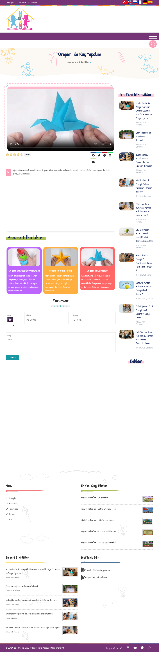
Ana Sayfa (71, 62)
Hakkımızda (13, 508)
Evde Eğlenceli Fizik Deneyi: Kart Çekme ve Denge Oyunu (144, 312)
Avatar (9, 315)
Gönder (12, 357)
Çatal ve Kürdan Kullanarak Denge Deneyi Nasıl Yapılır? (143, 288)
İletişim (12, 514)
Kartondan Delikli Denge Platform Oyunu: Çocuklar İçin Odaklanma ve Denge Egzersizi (144, 110)
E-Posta (75, 315)
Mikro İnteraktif (57, 647)
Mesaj (9, 336)
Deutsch (145, 2)
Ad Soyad (28, 315)
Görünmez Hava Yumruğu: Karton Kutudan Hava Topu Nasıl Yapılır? (144, 209)
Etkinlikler (22, 2)
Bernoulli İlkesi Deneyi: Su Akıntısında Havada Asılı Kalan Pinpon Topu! (144, 263)
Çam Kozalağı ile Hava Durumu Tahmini (143, 136)
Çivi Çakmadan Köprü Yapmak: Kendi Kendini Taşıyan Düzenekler (144, 235)
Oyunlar (34, 2)
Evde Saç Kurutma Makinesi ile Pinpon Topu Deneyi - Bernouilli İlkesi (144, 337)
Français (140, 2)
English (130, 2)
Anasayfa (10, 2)
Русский (135, 2)
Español (150, 2)
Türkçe (125, 2)
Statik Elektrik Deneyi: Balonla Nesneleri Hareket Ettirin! (144, 186)
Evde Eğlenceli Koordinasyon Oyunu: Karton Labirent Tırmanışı (144, 160)
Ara (10, 519)
